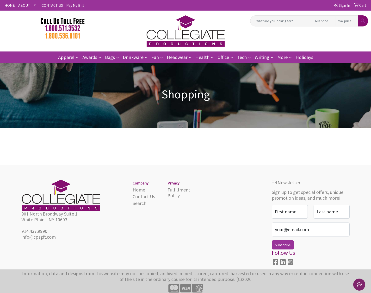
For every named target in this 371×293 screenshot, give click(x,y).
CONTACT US (52, 5)
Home (139, 190)
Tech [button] (242, 57)
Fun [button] (155, 57)
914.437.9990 (34, 231)
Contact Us (144, 196)
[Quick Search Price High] (346, 20)
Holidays (304, 57)
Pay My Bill (75, 5)
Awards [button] (89, 57)
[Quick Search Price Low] (324, 20)
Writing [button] (262, 57)
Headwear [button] (177, 57)
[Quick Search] (281, 20)
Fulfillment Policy (178, 192)
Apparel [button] (66, 57)
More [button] (282, 57)
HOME (10, 5)
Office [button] (223, 57)
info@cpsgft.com (38, 237)
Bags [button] (110, 57)
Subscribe (283, 244)
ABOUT (24, 5)
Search (139, 203)
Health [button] (202, 57)
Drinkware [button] (133, 57)
